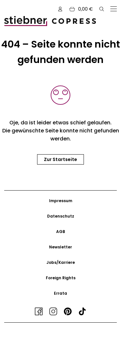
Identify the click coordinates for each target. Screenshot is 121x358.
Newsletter (60, 247)
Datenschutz (60, 216)
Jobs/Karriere (60, 262)
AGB (60, 231)
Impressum (60, 200)
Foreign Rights (61, 278)
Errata (60, 293)
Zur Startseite (60, 159)
